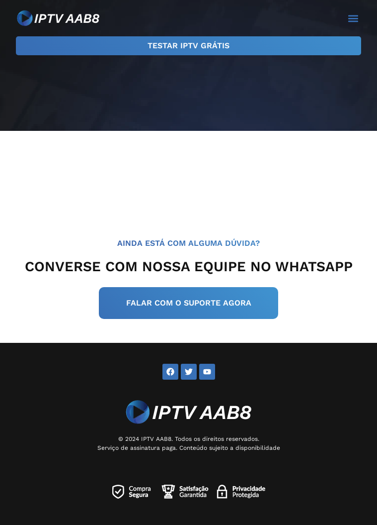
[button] (353, 18)
